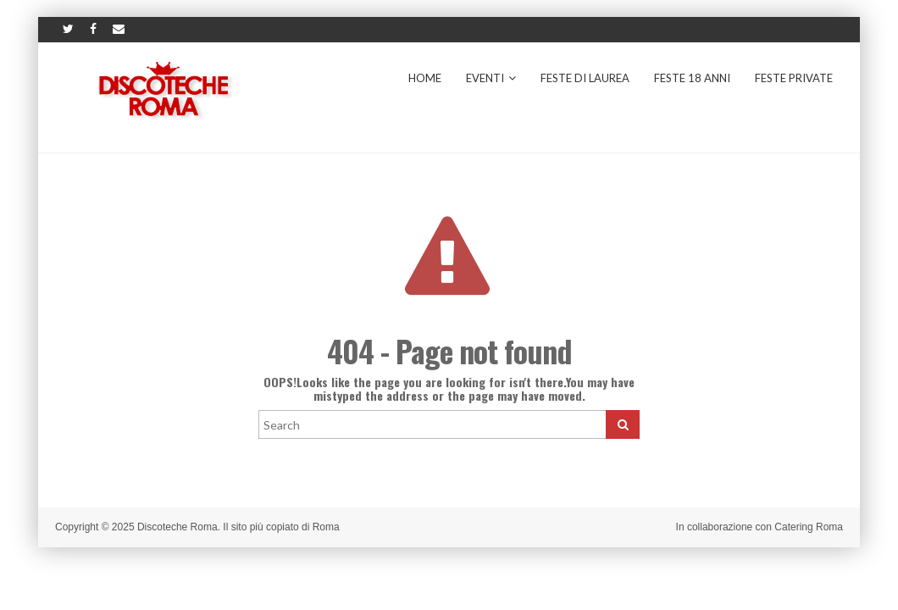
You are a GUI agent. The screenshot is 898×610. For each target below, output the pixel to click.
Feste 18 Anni (692, 78)
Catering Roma (808, 527)
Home (424, 78)
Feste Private (794, 78)
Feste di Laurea (584, 78)
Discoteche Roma (177, 527)
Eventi (491, 78)
